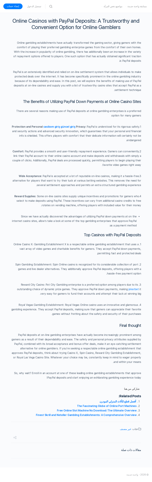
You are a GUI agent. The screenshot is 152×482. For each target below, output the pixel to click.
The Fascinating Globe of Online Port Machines (107, 406)
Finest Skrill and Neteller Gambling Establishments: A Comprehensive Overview (86, 415)
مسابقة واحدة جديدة (137, 6)
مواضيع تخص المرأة (113, 6)
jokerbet (134, 289)
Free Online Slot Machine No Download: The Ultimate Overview (97, 410)
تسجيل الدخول (34, 6)
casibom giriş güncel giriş (59, 126)
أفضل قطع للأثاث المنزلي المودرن (118, 401)
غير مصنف (125, 429)
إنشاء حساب (13, 6)
